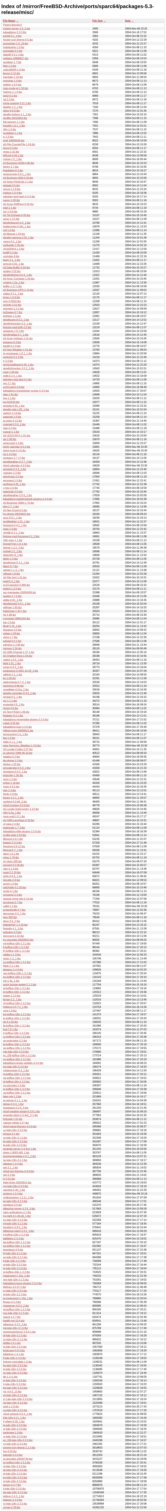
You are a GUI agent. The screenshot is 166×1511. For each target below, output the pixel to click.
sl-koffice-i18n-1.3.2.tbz (16, 1081)
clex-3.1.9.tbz (10, 868)
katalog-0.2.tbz (11, 756)
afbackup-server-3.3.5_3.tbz (19, 1208)
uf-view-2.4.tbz (11, 824)
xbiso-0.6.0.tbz (11, 110)
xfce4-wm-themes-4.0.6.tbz (18, 1171)
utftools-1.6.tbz (11, 573)
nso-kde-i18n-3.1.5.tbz (16, 1313)
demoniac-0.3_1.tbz (14, 913)
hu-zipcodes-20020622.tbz (18, 939)
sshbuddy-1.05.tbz (13, 245)
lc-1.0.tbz (8, 136)
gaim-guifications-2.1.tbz (17, 1212)
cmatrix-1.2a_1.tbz (13, 282)
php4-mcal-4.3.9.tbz (14, 450)
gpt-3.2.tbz (9, 1175)
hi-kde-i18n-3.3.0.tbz (15, 1369)
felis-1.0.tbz (9, 66)
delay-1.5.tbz (10, 558)
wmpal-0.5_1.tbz (12, 697)
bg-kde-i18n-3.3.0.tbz (15, 1388)
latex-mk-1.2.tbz (12, 1096)
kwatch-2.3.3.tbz (12, 842)
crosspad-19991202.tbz (16, 618)
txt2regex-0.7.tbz (12, 312)
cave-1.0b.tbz (11, 372)
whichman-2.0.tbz (13, 476)
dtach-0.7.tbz (10, 566)
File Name (9, 20)
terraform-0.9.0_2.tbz (15, 1227)
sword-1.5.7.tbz (12, 1317)
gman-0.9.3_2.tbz (13, 667)
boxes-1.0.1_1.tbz (13, 797)
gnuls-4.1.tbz (10, 891)
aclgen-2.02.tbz (12, 271)
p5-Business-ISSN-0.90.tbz (18, 163)
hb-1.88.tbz (9, 614)
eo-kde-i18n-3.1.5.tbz (15, 1257)
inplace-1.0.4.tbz (12, 192)
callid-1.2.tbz (10, 906)
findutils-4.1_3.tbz (13, 928)
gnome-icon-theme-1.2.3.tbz (19, 1447)
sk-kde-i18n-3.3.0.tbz (15, 1470)
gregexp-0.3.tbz (12, 342)
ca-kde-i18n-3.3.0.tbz (15, 1410)
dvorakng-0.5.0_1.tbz (15, 771)
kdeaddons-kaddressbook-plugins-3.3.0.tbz (27, 499)
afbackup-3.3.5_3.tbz (15, 1324)
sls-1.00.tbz (9, 439)
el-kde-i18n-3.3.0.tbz (15, 1264)
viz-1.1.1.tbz (10, 700)
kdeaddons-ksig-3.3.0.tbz (17, 727)
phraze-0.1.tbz (11, 1134)
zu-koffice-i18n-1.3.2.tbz (16, 962)
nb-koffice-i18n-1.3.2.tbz (17, 1078)
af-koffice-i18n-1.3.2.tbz (16, 988)
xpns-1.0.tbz (10, 779)
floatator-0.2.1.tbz (13, 715)
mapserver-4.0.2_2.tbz (16, 1305)
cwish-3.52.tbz (11, 723)
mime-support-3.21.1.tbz (17, 103)
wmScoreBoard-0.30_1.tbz (18, 364)
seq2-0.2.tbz (10, 95)
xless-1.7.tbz (10, 637)
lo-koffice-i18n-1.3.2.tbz (16, 1018)
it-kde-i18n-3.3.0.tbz (14, 1488)
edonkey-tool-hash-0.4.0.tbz (19, 196)
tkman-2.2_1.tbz (12, 999)
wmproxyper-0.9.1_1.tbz (17, 174)
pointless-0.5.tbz (12, 1205)
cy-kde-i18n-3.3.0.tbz (15, 1290)
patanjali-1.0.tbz (12, 417)
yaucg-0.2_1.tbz (12, 241)
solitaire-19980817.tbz (15, 58)
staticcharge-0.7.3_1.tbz (17, 682)
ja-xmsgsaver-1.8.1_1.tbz (17, 353)
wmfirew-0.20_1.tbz (14, 484)
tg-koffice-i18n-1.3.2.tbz (16, 1044)
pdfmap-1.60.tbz (12, 607)
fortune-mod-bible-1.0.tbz (17, 1361)
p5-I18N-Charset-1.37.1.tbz (18, 652)
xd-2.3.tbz (8, 99)
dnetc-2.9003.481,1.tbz (16, 1152)
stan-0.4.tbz (10, 428)
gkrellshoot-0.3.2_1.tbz (16, 562)
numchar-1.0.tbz (12, 80)
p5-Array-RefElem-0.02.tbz (18, 204)
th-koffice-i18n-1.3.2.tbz (16, 951)
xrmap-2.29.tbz (11, 1507)
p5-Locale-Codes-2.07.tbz (18, 749)
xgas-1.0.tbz (10, 529)
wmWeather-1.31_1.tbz (16, 521)
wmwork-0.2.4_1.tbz (14, 469)
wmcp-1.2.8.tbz (11, 189)
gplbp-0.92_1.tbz (12, 600)
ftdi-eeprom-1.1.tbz (14, 122)
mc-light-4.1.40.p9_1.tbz (17, 1216)
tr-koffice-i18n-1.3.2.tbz (16, 1033)
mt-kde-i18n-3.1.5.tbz (15, 1223)
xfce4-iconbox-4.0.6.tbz (16, 805)
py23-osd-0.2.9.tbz (13, 387)
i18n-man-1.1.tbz (12, 540)
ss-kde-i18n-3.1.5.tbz (15, 1137)
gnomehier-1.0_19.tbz (15, 43)
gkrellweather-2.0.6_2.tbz (17, 495)
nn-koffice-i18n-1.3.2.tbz (17, 1059)
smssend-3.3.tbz (12, 895)
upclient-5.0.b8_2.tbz (15, 801)
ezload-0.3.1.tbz (12, 641)
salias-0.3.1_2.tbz (13, 293)
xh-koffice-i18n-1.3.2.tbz (16, 1003)
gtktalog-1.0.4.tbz (13, 1163)
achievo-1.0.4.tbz (13, 1193)
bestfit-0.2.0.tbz (12, 346)
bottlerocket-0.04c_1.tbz (17, 226)
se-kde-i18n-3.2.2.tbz (15, 1160)
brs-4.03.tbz (10, 1451)
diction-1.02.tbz (12, 764)
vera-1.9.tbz (10, 1010)
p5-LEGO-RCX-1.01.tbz (16, 435)
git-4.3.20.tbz (10, 1022)
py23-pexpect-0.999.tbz (16, 585)
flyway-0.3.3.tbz (12, 1302)
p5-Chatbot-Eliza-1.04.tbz (17, 656)
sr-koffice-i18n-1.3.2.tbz (16, 1089)
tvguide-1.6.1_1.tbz (14, 125)
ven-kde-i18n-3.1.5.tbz (16, 1279)
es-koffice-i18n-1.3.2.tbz (16, 1246)
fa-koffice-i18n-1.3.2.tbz (16, 1025)
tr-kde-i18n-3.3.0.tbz (14, 1384)
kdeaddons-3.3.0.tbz (14, 32)
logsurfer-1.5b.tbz (13, 775)
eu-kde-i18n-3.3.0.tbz (15, 1220)
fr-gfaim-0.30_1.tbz (14, 1421)
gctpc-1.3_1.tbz (12, 958)
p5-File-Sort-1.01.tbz (15, 577)
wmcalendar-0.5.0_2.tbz (17, 768)
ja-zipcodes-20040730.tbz (18, 1459)
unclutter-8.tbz (11, 256)
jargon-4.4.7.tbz (12, 1485)
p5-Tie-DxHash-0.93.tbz (16, 215)
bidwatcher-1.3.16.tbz (15, 924)
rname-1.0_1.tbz (12, 159)
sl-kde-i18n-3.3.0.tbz (14, 1466)
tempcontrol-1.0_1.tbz (15, 734)
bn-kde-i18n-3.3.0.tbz (15, 1141)
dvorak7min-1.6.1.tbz (15, 544)
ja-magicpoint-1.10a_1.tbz (18, 1298)
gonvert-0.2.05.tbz (13, 865)
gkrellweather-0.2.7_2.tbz (17, 461)
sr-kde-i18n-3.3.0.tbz (15, 1429)
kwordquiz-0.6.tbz (13, 1249)
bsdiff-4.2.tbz (10, 252)
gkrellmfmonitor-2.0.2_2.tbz (18, 368)
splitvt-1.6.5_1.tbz (13, 659)
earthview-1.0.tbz (13, 1432)
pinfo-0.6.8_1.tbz (12, 876)
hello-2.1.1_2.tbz (12, 742)
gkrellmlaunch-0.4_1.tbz (16, 222)
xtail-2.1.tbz (9, 207)
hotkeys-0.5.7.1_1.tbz (15, 1007)
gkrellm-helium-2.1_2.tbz (17, 114)
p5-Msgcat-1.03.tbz (14, 234)
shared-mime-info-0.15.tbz (18, 898)
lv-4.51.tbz (9, 1178)
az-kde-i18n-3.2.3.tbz (15, 1201)
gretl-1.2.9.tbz (11, 1406)
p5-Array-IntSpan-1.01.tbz (18, 338)
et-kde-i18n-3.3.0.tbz (15, 1473)
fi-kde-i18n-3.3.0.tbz (14, 1358)
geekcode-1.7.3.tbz (14, 827)
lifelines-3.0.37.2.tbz (14, 1287)
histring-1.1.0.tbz (12, 92)
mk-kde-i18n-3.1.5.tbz (15, 1328)
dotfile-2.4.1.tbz (12, 1343)
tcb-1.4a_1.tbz (11, 981)
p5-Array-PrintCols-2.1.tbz (18, 181)
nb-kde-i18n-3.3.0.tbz (15, 1402)
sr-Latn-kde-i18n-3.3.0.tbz (18, 1399)
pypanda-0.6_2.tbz (13, 704)
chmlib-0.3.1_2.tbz (13, 532)
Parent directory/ (12, 25)
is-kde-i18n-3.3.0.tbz (14, 1380)
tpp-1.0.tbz (9, 622)
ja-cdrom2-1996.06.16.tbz (17, 753)
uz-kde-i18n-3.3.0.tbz (15, 1130)
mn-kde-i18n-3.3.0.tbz (15, 1186)
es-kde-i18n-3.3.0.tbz (15, 1477)
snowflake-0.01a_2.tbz (16, 689)
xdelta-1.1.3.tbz (12, 954)
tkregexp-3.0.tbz (12, 629)
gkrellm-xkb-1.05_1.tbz (16, 409)
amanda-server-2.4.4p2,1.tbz (19, 1149)
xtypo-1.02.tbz (11, 151)
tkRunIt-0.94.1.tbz (13, 155)
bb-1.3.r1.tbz (10, 1376)
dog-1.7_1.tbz (11, 506)
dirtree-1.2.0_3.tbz (13, 547)
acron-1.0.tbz (10, 883)
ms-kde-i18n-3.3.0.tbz (15, 1066)
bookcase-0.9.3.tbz (14, 1350)
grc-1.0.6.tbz (10, 211)
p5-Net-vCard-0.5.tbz (15, 510)
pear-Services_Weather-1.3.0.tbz (22, 745)
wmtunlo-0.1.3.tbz (13, 357)
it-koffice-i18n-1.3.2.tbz (16, 1234)
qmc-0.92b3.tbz (12, 301)
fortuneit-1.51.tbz (12, 1119)
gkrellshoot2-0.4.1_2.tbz (17, 603)
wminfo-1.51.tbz (12, 305)
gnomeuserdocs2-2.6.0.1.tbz (19, 1331)
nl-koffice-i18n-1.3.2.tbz (16, 1074)
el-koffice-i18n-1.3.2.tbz (16, 992)
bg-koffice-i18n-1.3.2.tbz (17, 1014)
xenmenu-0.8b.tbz (13, 685)
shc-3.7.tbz (9, 383)
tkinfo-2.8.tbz (10, 794)
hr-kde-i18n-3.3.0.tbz (15, 1268)
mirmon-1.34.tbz (12, 648)
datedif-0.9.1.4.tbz (13, 54)
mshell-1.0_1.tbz (12, 551)
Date (128, 20)
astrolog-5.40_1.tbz (14, 1190)
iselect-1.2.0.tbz (12, 588)
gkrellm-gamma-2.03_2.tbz (18, 237)
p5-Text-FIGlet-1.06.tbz (16, 712)
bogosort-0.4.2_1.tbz (15, 525)
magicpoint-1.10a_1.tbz (16, 1275)
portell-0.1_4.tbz (12, 36)
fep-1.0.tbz (9, 738)
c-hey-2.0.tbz (10, 488)
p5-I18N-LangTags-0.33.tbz (18, 820)
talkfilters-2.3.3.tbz (13, 1238)
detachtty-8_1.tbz (13, 555)
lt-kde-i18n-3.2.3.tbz (14, 1261)
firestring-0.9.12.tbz (14, 846)
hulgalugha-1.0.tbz (13, 47)
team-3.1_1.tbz (11, 260)
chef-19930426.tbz (13, 140)
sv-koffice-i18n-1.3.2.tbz (16, 1462)
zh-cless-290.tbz (12, 861)
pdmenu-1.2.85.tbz (13, 644)
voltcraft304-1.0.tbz (14, 69)
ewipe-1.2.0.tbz (12, 995)
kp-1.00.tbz (9, 678)
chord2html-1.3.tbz (13, 249)
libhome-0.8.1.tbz (13, 839)
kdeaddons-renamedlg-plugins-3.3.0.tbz (26, 719)
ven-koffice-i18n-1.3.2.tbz (17, 973)
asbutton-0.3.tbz (12, 932)
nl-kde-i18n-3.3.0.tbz (15, 1481)
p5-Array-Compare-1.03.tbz (18, 278)
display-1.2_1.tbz (13, 107)
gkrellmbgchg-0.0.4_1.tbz (17, 275)
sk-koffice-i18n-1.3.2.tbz (16, 1309)
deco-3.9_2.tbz (11, 921)
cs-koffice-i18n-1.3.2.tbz (16, 1036)
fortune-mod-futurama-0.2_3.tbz (21, 536)
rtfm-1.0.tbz (9, 129)
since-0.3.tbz (10, 148)
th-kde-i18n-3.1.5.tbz (15, 1253)
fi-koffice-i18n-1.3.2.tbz (16, 947)
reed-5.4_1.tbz (11, 581)
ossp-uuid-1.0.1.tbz (14, 816)
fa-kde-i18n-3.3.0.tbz (15, 1145)
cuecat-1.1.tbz (11, 431)
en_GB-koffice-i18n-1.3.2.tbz (19, 1055)
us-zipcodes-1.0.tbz (14, 1085)
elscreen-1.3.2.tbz (13, 308)
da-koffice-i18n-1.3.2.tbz (17, 1242)
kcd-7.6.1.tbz (10, 1029)
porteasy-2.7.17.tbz (14, 458)
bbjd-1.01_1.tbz (12, 663)
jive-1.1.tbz (9, 398)
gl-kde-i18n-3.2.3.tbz (15, 1294)
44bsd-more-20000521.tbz (18, 730)
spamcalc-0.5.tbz (13, 491)
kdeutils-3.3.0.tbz (13, 1455)
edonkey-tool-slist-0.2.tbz (17, 379)
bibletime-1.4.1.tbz (13, 1354)
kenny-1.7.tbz (11, 166)
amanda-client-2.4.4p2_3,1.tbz (20, 1115)
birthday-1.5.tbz (12, 316)
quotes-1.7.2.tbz (12, 596)
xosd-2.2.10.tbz (12, 872)
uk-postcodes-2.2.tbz (15, 1040)
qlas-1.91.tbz (10, 394)
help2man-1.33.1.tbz (15, 611)
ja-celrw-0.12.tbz (12, 420)
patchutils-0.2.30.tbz (14, 887)
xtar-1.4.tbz (9, 790)
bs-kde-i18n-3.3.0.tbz (15, 1365)
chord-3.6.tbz (10, 708)
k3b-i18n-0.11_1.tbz (14, 1417)
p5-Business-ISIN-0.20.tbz (18, 178)
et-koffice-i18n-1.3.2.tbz (16, 1272)
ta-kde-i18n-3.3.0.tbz (15, 1425)
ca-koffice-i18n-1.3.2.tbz (16, 1092)
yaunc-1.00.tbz (11, 200)
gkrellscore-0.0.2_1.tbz (16, 319)
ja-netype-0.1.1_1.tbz (15, 1100)
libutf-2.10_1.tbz (12, 626)
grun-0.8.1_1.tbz (12, 517)
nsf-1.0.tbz (9, 230)
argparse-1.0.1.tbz (13, 331)
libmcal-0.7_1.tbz (13, 850)
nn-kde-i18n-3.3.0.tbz (15, 1373)
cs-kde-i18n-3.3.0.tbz (15, 1444)
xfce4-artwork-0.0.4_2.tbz (17, 1414)
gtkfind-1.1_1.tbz (12, 674)
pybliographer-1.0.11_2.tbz (18, 1197)
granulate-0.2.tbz (12, 51)
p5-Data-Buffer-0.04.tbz (16, 267)
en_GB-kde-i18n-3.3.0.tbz (18, 1440)
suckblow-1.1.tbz (12, 133)
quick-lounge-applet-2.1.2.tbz (19, 984)
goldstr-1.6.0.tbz (12, 84)
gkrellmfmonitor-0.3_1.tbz (17, 323)
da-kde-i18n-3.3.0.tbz (15, 1492)
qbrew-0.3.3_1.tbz (13, 1104)
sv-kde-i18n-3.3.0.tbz (15, 1503)
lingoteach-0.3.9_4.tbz (15, 1107)
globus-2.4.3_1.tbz (13, 1496)
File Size (97, 20)
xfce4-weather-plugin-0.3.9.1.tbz (21, 1111)
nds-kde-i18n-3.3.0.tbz (16, 1051)
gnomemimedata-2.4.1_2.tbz (19, 1156)
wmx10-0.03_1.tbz (13, 264)
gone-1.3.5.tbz (11, 219)
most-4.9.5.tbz (11, 786)
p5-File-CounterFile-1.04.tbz (19, 144)
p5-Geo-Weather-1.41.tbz (17, 349)
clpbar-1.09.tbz (11, 633)
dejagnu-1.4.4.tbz (13, 969)
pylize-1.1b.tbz (11, 783)
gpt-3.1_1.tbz (10, 1167)
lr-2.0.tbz (8, 361)
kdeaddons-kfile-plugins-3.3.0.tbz (22, 831)
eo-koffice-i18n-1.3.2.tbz (17, 977)
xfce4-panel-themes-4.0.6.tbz (19, 1126)
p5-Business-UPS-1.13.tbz (18, 290)
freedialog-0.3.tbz (13, 170)
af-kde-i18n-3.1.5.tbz (15, 1335)
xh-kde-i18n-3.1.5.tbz (15, 1395)
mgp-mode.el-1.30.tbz (15, 88)
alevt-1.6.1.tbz (11, 853)
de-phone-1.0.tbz (13, 760)
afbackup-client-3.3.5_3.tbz (18, 1231)
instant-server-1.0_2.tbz (16, 28)
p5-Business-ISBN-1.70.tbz (18, 503)
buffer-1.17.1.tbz (12, 286)
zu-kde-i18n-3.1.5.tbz (15, 1339)
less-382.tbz (10, 917)
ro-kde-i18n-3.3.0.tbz (15, 1436)
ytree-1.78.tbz (11, 857)
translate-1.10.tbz (13, 77)
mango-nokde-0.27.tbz (16, 1122)
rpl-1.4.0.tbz (10, 454)
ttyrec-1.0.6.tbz (11, 297)
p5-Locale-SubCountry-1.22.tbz (21, 809)
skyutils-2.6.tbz (11, 880)
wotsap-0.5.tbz (11, 185)
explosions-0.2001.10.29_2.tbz (20, 670)
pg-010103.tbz (11, 402)
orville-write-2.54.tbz (14, 835)
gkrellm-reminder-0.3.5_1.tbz (19, 693)
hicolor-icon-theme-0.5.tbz (18, 39)
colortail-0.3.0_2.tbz (14, 424)
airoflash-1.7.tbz (12, 62)
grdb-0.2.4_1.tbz (12, 375)
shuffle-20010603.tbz (15, 118)
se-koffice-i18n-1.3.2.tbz (16, 1048)
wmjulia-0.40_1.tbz (13, 405)
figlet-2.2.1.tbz (11, 966)
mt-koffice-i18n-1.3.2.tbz (17, 943)
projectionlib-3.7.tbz (14, 910)
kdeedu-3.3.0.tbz (12, 1500)
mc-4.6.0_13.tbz (12, 1391)
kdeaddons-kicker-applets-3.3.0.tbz (23, 1063)
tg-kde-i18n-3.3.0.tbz (15, 1346)
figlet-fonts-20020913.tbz (17, 1182)
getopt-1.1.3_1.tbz (13, 570)
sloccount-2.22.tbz (13, 936)
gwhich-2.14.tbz (12, 413)
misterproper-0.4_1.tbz (16, 1070)
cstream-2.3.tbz (12, 473)
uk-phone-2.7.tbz (12, 902)
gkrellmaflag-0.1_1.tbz (15, 334)
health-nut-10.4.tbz (13, 1320)
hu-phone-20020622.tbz (16, 514)
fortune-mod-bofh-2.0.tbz (17, 327)
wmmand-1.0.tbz (12, 480)
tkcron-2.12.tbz (11, 73)
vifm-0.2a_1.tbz (12, 812)
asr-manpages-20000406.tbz (19, 592)
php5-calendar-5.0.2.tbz (16, 446)
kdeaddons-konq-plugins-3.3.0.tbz (22, 1283)
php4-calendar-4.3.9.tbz (16, 465)
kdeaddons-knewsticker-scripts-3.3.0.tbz (26, 390)
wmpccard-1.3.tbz (13, 443)
